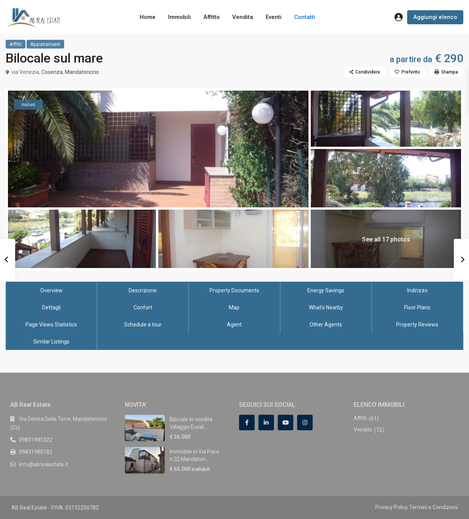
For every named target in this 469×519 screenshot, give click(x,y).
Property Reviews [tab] (417, 324)
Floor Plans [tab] (417, 307)
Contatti (304, 17)
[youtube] (285, 422)
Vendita (242, 17)
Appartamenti (45, 44)
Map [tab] (234, 307)
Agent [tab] (234, 324)
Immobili (179, 17)
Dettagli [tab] (51, 307)
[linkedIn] (266, 422)
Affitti (15, 44)
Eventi (274, 17)
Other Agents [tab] (326, 324)
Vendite (363, 429)
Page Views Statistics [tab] (51, 324)
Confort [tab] (143, 307)
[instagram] (305, 422)
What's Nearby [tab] (326, 307)
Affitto (211, 17)
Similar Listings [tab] (51, 342)
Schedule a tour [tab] (143, 324)
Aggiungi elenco (435, 17)
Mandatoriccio (82, 72)
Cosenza (52, 72)
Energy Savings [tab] (325, 290)
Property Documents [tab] (234, 290)
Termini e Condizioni (433, 507)
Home (148, 17)
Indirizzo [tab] (417, 290)
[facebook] (247, 422)
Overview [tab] (51, 290)
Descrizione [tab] (143, 290)
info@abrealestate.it (43, 464)
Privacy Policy (391, 507)
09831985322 (35, 440)
